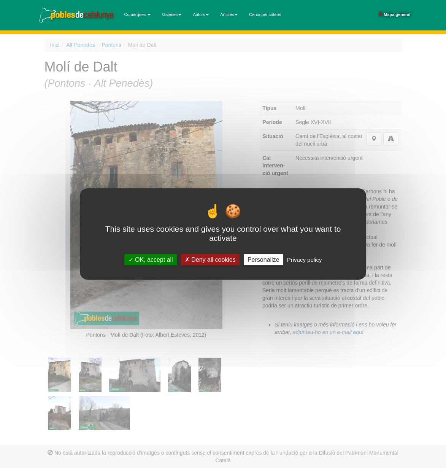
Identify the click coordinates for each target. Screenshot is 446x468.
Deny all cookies (210, 259)
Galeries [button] (171, 14)
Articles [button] (229, 14)
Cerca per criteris (265, 14)
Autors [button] (201, 14)
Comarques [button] (137, 14)
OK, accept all (151, 259)
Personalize (263, 259)
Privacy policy (304, 259)
